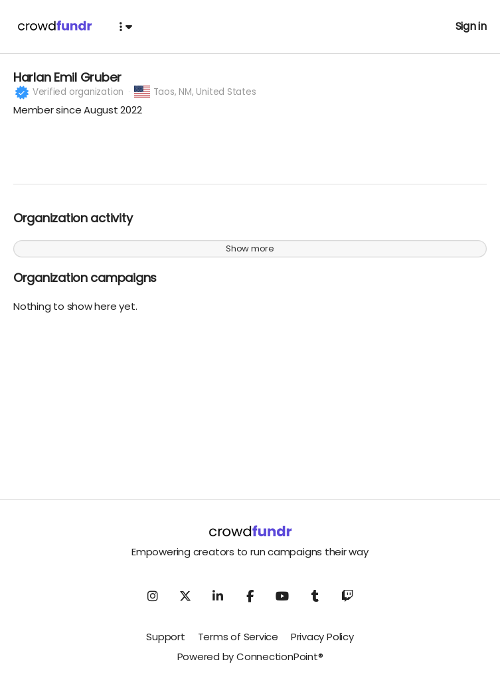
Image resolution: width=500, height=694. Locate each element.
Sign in (471, 26)
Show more (250, 255)
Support (165, 644)
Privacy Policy (322, 644)
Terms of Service (238, 644)
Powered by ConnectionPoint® (250, 664)
